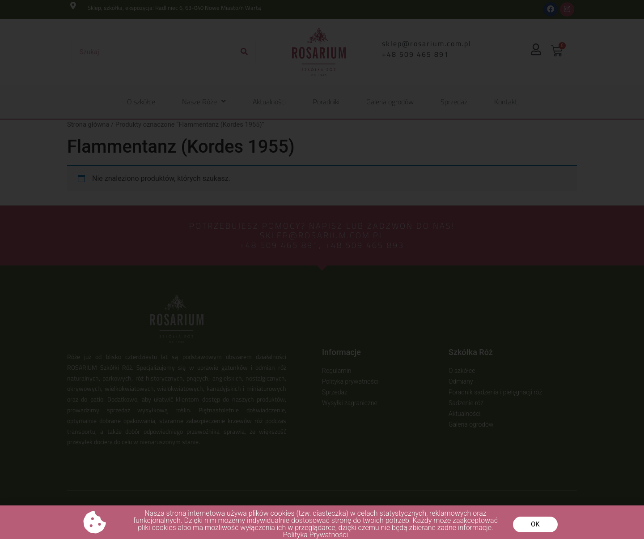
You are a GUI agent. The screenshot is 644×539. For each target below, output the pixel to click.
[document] (322, 269)
